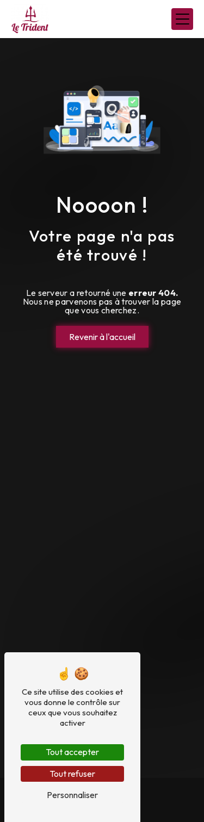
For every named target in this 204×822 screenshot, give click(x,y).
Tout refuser (72, 773)
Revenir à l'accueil (102, 336)
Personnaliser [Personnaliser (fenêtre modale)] (72, 794)
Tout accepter (72, 751)
